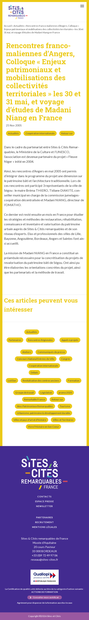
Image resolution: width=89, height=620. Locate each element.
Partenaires (15, 340)
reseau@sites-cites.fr (44, 559)
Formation (73, 380)
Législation (46, 392)
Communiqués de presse (51, 352)
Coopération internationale (40, 133)
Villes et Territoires (63, 419)
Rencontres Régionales (40, 340)
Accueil (8, 25)
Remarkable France (34, 399)
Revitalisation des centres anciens (41, 380)
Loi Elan (12, 380)
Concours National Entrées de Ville (35, 358)
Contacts (44, 496)
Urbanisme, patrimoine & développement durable (43, 413)
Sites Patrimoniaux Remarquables (35, 406)
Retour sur (67, 133)
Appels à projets (69, 340)
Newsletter (44, 506)
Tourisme (65, 406)
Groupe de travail (24, 392)
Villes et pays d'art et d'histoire (29, 419)
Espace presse (44, 501)
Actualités (19, 25)
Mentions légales (44, 527)
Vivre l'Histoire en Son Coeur (43, 426)
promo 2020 (65, 392)
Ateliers (26, 352)
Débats (34, 372)
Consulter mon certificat (46, 597)
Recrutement (44, 522)
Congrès (65, 358)
